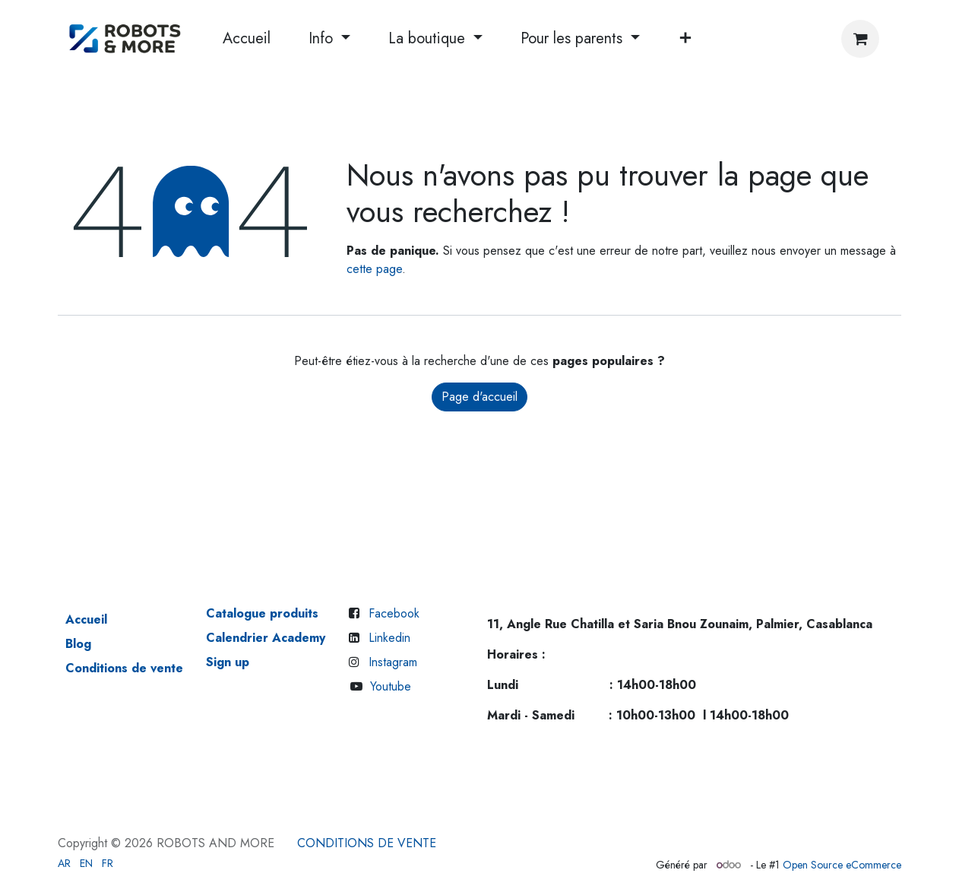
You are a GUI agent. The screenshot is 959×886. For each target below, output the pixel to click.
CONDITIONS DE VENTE (366, 843)
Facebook (394, 613)
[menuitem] (247, 39)
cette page (374, 269)
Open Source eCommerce (842, 864)
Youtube (390, 686)
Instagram (393, 662)
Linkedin (389, 637)
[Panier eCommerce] (860, 39)
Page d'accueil (479, 396)
